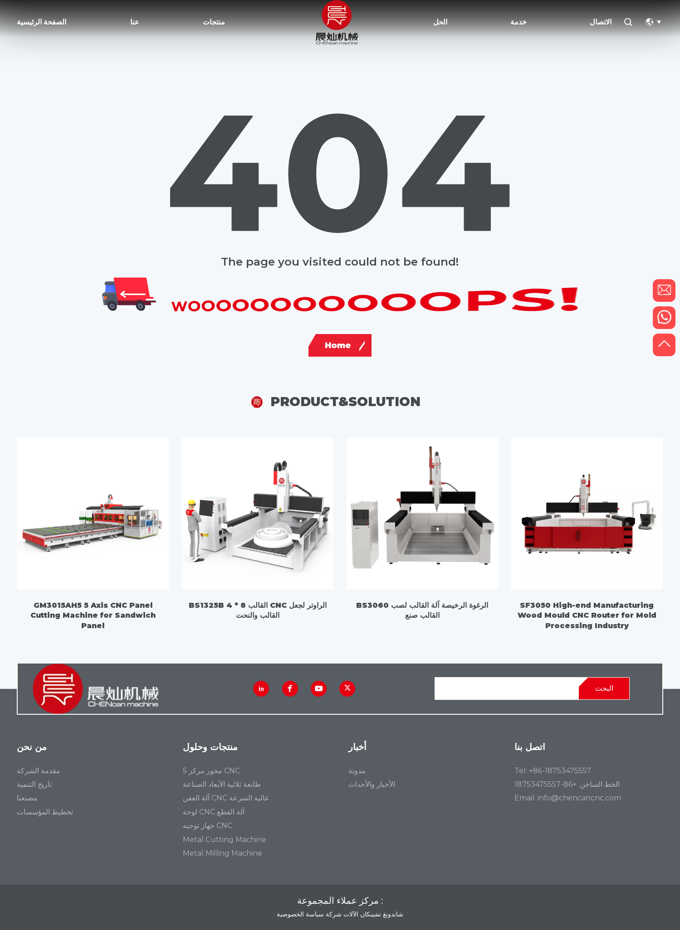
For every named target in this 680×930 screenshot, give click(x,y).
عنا (134, 22)
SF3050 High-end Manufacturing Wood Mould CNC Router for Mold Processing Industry (587, 615)
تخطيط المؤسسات (45, 812)
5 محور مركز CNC (211, 771)
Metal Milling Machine (222, 853)
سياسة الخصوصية (300, 914)
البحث (604, 688)
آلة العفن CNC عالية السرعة (226, 798)
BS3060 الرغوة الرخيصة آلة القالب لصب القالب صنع (422, 610)
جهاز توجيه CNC (207, 826)
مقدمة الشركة (38, 771)
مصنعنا (27, 798)
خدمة (518, 22)
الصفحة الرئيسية (41, 22)
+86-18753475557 (560, 770)
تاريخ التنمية (34, 784)
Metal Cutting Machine (224, 840)
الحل (440, 22)
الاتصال (601, 22)
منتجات (214, 22)
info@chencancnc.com (579, 798)
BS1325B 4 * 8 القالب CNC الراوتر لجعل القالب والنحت (258, 610)
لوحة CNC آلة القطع (214, 812)
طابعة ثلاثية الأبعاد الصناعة (222, 784)
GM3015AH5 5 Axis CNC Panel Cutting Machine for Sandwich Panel (93, 615)
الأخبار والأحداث (371, 784)
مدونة (357, 771)
